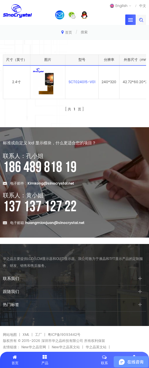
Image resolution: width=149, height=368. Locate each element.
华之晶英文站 (96, 347)
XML (26, 335)
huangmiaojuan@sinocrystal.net (54, 223)
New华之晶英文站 (66, 347)
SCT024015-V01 (82, 82)
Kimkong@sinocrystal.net (50, 183)
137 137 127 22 (40, 206)
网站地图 (10, 335)
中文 (142, 6)
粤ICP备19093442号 (64, 335)
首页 (66, 32)
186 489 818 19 (40, 167)
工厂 (38, 335)
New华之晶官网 (33, 347)
